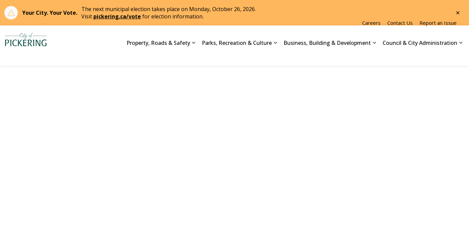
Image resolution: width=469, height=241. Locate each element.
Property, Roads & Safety (158, 55)
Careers (371, 35)
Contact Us (400, 35)
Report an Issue (438, 35)
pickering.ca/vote (117, 16)
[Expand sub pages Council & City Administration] (460, 56)
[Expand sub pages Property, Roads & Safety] (193, 56)
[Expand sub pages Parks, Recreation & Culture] (275, 56)
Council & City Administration (420, 55)
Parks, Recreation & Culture (237, 55)
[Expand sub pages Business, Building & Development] (374, 56)
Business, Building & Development (327, 55)
